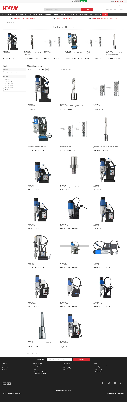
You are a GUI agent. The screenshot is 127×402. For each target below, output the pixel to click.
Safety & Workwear (86, 14)
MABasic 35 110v (64, 226)
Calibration (36, 370)
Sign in (120, 5)
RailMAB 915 (96, 265)
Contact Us (5, 368)
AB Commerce (121, 393)
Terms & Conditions (68, 366)
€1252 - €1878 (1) (9, 83)
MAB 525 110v (96, 226)
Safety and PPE (98, 370)
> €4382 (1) (7, 89)
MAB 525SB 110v (64, 343)
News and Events (98, 371)
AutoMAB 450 (63, 265)
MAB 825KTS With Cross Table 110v (74, 53)
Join (123, 5)
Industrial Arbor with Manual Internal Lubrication (40, 343)
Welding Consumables (36, 14)
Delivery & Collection (38, 366)
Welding (10, 14)
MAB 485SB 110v (32, 304)
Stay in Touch (41, 359)
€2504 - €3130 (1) (9, 87)
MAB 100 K (30, 187)
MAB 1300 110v (7, 53)
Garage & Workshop (21, 14)
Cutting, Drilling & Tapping (69, 14)
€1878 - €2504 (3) (9, 85)
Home (112, 1)
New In (4, 14)
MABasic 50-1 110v (97, 304)
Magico (111, 393)
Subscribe (81, 359)
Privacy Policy (67, 368)
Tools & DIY (97, 14)
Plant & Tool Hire (37, 368)
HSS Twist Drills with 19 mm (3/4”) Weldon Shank (32, 53)
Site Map (5, 370)
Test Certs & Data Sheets (39, 373)
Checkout (121, 10)
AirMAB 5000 (31, 265)
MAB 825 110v (96, 187)
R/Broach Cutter (48, 53)
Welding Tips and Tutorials (101, 366)
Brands (105, 14)
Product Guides (98, 368)
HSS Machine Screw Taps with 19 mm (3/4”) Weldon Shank (114, 53)
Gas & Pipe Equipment (51, 14)
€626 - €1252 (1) (8, 81)
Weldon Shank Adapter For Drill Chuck (69, 187)
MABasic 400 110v (65, 304)
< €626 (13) (7, 79)
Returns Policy (67, 370)
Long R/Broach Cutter (90, 53)
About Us (5, 366)
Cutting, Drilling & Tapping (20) (12, 72)
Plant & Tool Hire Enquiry (39, 371)
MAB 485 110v (31, 226)
